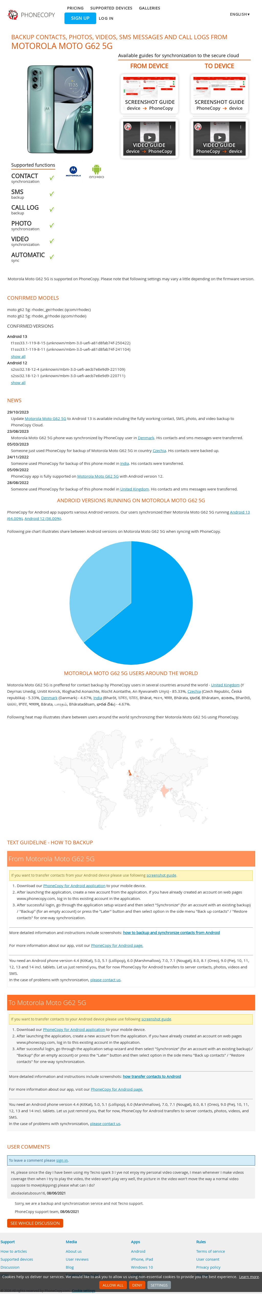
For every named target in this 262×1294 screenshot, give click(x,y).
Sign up (80, 18)
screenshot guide (161, 875)
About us (74, 1251)
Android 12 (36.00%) (43, 518)
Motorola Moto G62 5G (45, 418)
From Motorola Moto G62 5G (149, 94)
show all (18, 356)
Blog (70, 1267)
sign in (62, 1160)
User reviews (77, 1259)
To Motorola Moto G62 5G (219, 94)
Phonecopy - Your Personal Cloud (32, 15)
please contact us (105, 979)
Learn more (249, 1277)
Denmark (146, 437)
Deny (137, 1285)
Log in (106, 18)
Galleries (149, 8)
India (124, 463)
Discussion (10, 1267)
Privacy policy (208, 1267)
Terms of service (210, 1251)
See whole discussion (35, 1223)
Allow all (113, 1285)
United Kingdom (134, 488)
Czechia (159, 450)
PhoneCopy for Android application (74, 885)
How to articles (14, 1251)
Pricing (75, 8)
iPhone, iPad (142, 1259)
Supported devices (111, 8)
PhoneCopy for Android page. (117, 945)
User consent (207, 1259)
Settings (159, 1285)
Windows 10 (142, 1267)
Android (138, 1251)
